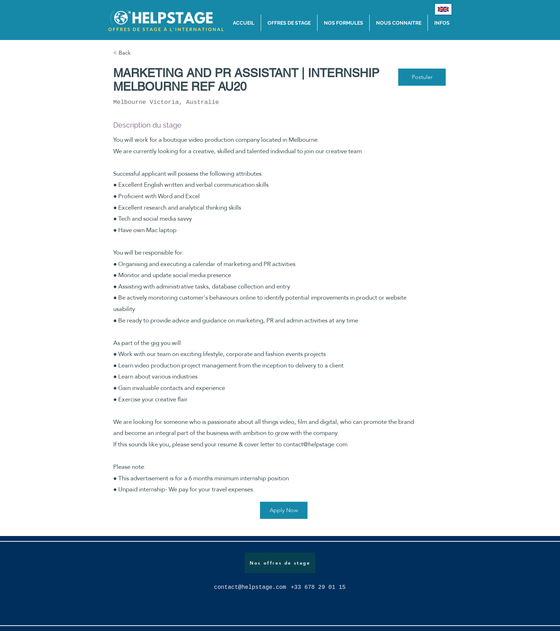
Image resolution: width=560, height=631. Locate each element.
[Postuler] (422, 77)
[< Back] (138, 53)
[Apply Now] (284, 510)
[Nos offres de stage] (280, 562)
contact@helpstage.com (315, 444)
